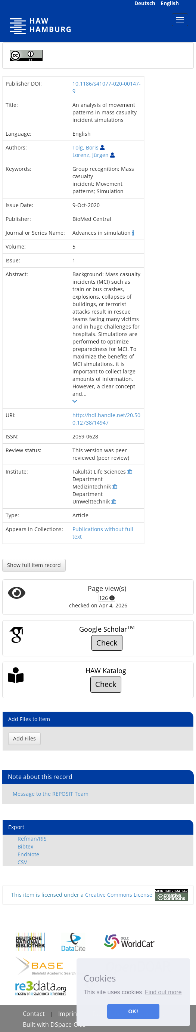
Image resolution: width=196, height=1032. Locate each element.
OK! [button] (133, 1011)
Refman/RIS (32, 838)
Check (107, 643)
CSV (22, 862)
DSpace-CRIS (68, 1024)
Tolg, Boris (85, 147)
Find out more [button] (163, 992)
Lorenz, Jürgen (90, 154)
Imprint (68, 1014)
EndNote (28, 854)
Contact (34, 1014)
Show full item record (34, 565)
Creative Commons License (118, 894)
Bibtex (25, 846)
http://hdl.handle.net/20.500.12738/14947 (106, 419)
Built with (36, 1024)
